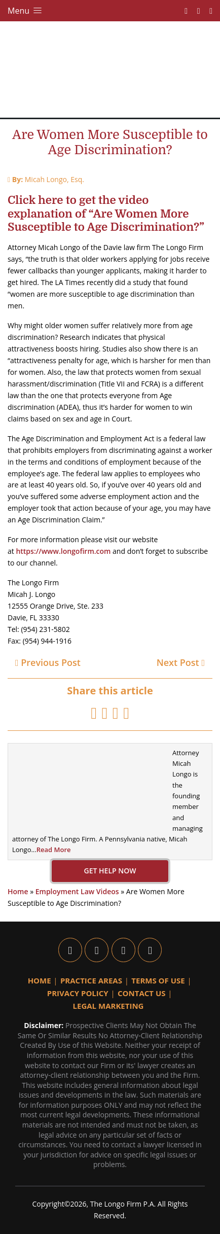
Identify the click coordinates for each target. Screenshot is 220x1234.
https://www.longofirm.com (63, 551)
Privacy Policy (77, 993)
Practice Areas (91, 980)
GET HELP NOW (110, 870)
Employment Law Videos (77, 891)
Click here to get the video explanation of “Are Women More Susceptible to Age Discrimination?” (106, 213)
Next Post (181, 662)
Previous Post (48, 662)
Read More (53, 849)
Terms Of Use (158, 980)
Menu (26, 10)
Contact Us (141, 993)
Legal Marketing (108, 1006)
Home (18, 891)
